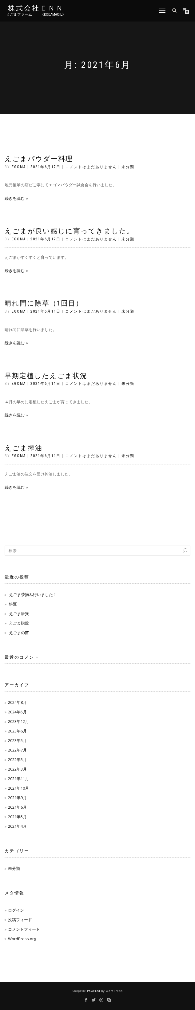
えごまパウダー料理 (39, 159)
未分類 (127, 167)
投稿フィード (20, 919)
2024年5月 (17, 712)
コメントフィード (24, 929)
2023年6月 (17, 731)
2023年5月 (17, 740)
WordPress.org (22, 938)
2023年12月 (18, 721)
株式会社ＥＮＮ (36, 8)
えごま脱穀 (19, 623)
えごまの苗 (19, 632)
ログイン (16, 910)
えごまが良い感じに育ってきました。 (69, 231)
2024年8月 (17, 702)
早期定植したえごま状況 (46, 376)
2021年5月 (17, 816)
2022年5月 (17, 759)
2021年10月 (18, 788)
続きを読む (15, 198)
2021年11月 (18, 778)
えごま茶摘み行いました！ (33, 594)
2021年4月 (17, 826)
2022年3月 (17, 769)
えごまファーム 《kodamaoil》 (36, 14)
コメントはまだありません (91, 167)
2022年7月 (17, 750)
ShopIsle (80, 991)
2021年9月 (17, 797)
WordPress (114, 991)
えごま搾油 (23, 448)
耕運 (13, 604)
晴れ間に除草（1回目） (44, 303)
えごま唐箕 (19, 613)
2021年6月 (17, 807)
